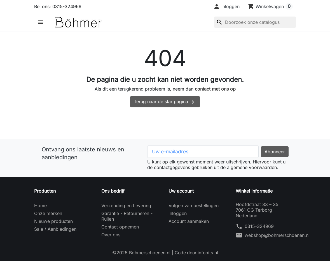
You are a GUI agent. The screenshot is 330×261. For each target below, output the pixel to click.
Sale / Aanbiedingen (55, 229)
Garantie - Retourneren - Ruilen (127, 216)
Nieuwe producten (53, 221)
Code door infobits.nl (196, 252)
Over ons (110, 234)
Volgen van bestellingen (193, 205)
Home (40, 205)
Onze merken (48, 213)
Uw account (181, 191)
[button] (226, 6)
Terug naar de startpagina (165, 102)
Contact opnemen (120, 227)
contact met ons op (215, 89)
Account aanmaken (188, 221)
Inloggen (177, 213)
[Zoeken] (255, 22)
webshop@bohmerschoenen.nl (277, 235)
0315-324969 (259, 226)
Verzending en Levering (126, 205)
